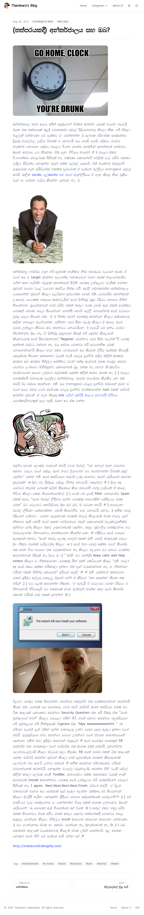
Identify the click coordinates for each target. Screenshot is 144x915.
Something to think (43, 21)
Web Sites (63, 21)
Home (83, 5)
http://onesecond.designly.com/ (37, 846)
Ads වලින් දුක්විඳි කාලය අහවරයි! (83, 395)
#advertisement (30, 863)
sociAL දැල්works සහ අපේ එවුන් (56, 175)
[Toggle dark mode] (137, 6)
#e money (48, 863)
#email (61, 863)
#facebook (75, 863)
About (118, 5)
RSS (137, 907)
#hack (89, 863)
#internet (101, 863)
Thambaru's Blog (20, 5)
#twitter (115, 863)
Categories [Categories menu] (100, 5)
